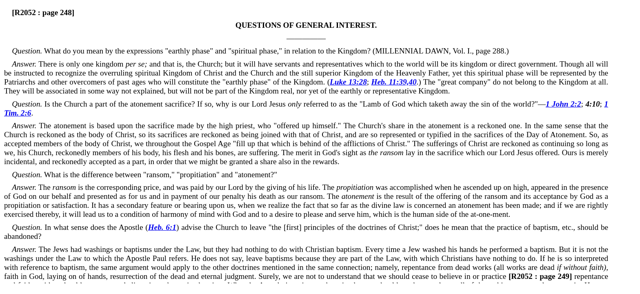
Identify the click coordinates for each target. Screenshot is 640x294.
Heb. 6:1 (162, 227)
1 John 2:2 (563, 104)
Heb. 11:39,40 (394, 82)
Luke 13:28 (348, 82)
